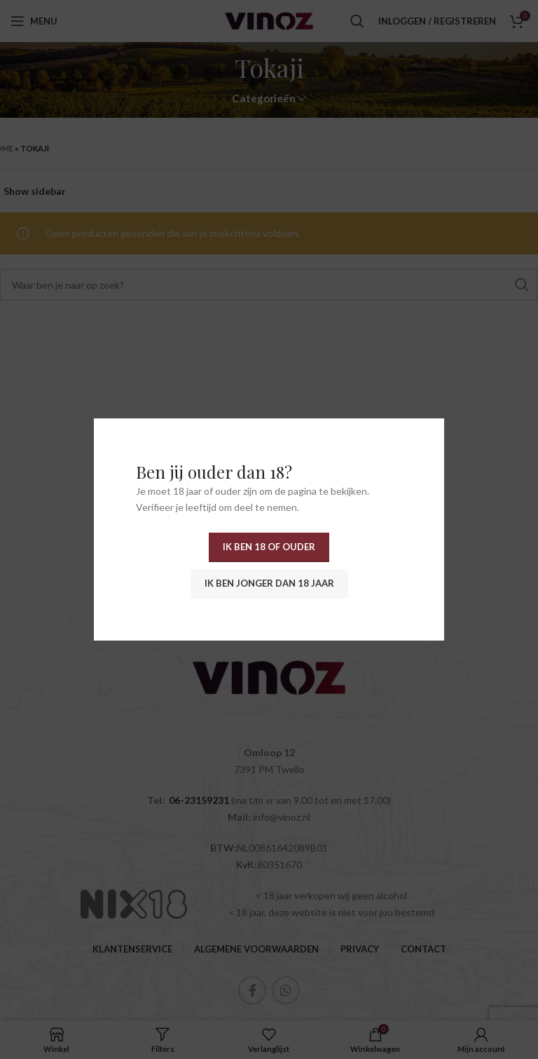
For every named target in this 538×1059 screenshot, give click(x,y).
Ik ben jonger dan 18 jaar (269, 583)
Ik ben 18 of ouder (269, 546)
